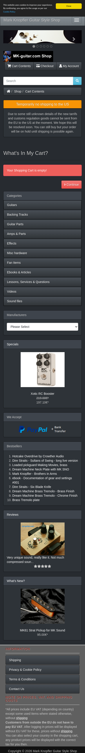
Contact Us (16, 689)
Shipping (15, 660)
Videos (11, 291)
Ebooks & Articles (19, 272)
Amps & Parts (16, 234)
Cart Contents (19, 66)
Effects (11, 243)
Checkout (45, 66)
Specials (12, 344)
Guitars (12, 205)
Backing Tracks (17, 214)
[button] (9, 36)
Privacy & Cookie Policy (25, 669)
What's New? (16, 581)
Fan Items (14, 262)
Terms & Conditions (22, 679)
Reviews (12, 514)
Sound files (14, 301)
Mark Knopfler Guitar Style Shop (32, 20)
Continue (71, 184)
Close (68, 6)
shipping (21, 718)
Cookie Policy (9, 11)
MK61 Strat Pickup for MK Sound (42, 630)
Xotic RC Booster (42, 393)
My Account (69, 66)
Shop (18, 91)
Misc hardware (17, 253)
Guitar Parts (15, 224)
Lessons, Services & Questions (28, 282)
